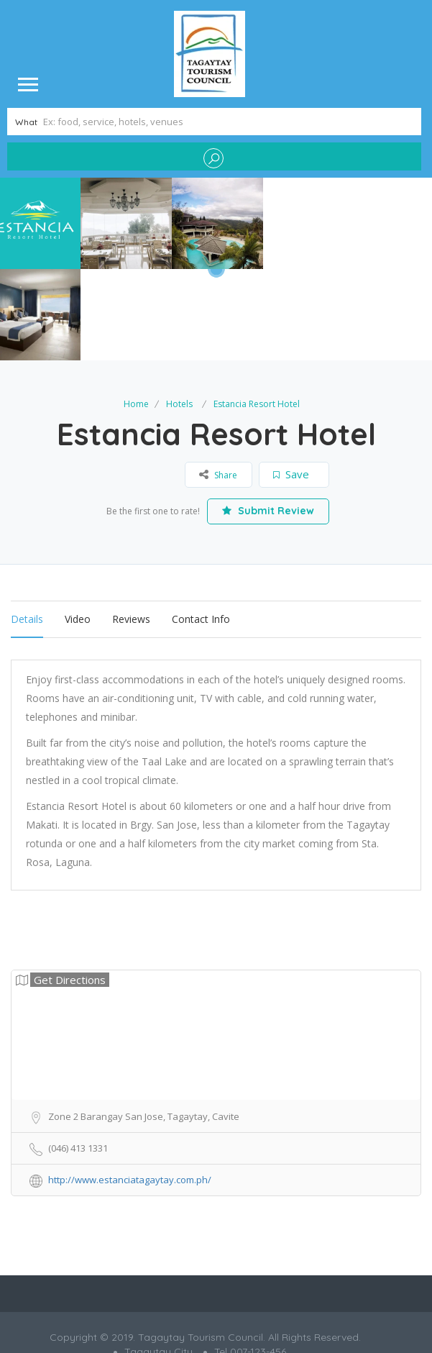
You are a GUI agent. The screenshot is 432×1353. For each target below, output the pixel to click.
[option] (126, 223)
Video (78, 527)
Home (136, 312)
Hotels (179, 312)
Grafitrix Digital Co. (247, 1283)
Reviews (131, 527)
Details (27, 527)
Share (218, 382)
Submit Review (268, 419)
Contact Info (201, 527)
